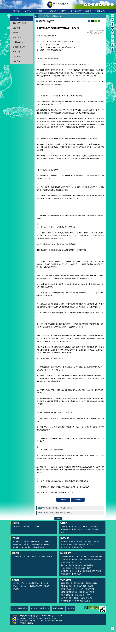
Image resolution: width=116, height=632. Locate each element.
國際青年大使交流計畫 (86, 592)
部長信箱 (112, 19)
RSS (112, 49)
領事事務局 (65, 583)
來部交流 (24, 583)
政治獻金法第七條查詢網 (69, 559)
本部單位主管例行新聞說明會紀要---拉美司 (57, 508)
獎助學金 (47, 544)
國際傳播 (64, 11)
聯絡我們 (71, 608)
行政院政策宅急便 (67, 571)
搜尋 (112, 4)
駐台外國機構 (65, 547)
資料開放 (78, 571)
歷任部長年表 (35, 526)
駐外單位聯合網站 (67, 595)
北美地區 (96, 541)
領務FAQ (16, 586)
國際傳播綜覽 (17, 556)
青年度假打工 (89, 589)
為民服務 (88, 11)
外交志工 (76, 598)
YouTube (112, 44)
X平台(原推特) (112, 36)
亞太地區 (64, 541)
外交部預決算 (76, 562)
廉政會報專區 (88, 565)
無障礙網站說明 (58, 608)
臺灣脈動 (26, 556)
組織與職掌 (25, 526)
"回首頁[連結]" (85, 4)
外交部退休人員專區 (35, 586)
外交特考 (89, 595)
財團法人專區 (65, 562)
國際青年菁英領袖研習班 (69, 592)
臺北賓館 (91, 586)
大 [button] (97, 4)
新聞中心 (28, 11)
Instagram (112, 32)
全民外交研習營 (66, 598)
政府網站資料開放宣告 (19, 608)
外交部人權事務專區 (68, 556)
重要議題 (16, 56)
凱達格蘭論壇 (79, 595)
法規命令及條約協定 (95, 556)
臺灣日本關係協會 (92, 583)
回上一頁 (63, 500)
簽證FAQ (23, 586)
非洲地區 (80, 541)
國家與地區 (52, 11)
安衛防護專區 (65, 574)
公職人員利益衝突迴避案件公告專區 (73, 568)
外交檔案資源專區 (67, 601)
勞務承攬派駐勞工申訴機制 (92, 571)
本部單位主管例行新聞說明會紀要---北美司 (57, 513)
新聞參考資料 (18, 42)
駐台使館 (90, 544)
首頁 (40, 16)
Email (99, 21)
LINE (112, 28)
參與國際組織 (17, 544)
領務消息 (16, 52)
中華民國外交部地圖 (55, 618)
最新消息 (16, 28)
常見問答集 (44, 583)
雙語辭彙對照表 (34, 583)
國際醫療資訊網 (66, 586)
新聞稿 (15, 33)
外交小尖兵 (79, 589)
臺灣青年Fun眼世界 (67, 589)
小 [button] (104, 4)
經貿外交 (26, 544)
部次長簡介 (16, 526)
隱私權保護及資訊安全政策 (40, 608)
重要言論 (16, 541)
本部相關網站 (100, 11)
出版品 (89, 568)
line (95, 21)
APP (112, 40)
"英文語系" (93, 4)
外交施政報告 (25, 541)
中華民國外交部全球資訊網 (58, 4)
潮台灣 (49, 556)
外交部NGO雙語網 (80, 586)
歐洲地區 (88, 541)
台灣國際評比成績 (38, 547)
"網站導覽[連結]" (89, 4)
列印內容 (102, 21)
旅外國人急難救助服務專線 (112, 15)
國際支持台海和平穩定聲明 (21, 547)
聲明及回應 (17, 37)
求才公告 (16, 61)
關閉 (58, 518)
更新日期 (23, 623)
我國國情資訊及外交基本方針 (41, 541)
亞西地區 (72, 541)
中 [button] (100, 4)
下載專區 (47, 586)
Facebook (89, 21)
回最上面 (78, 500)
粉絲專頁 (112, 23)
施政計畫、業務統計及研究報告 (71, 565)
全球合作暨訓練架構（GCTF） (85, 601)
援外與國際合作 (36, 544)
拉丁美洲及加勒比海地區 (69, 544)
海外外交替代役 (86, 598)
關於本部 (16, 11)
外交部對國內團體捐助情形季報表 (90, 559)
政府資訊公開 (76, 11)
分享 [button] (108, 4)
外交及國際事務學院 (77, 583)
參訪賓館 (16, 589)
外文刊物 (34, 556)
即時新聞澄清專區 (19, 23)
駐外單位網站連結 (78, 547)
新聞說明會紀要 (19, 47)
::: (11, 17)
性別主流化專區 (81, 556)
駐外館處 (82, 544)
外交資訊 (40, 11)
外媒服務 (42, 556)
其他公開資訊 (76, 574)
